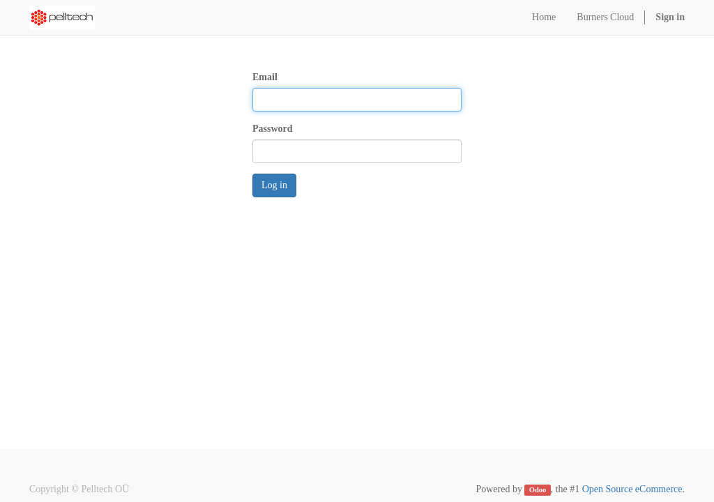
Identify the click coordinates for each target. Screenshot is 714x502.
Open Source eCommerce (632, 489)
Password (272, 128)
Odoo (538, 490)
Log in (274, 185)
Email (265, 77)
